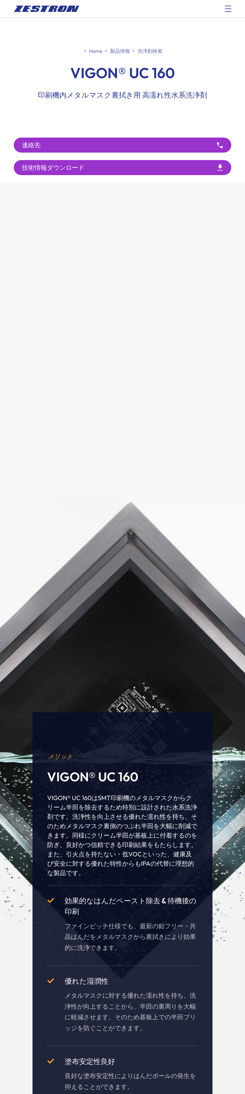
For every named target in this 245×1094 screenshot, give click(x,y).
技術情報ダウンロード (53, 167)
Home (95, 51)
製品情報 (120, 51)
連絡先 (31, 145)
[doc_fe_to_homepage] (46, 9)
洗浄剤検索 (150, 51)
